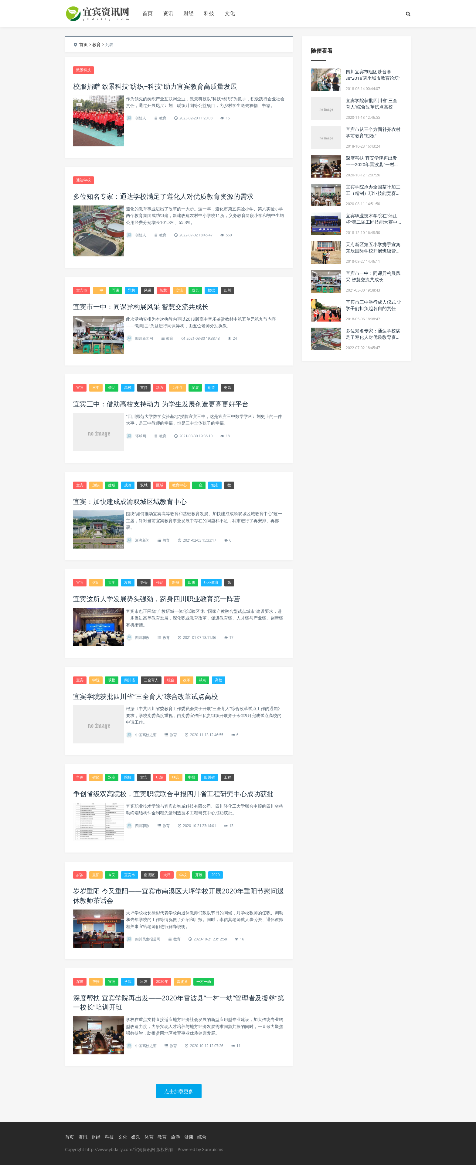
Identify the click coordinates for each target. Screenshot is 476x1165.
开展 (198, 875)
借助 (111, 387)
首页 (147, 13)
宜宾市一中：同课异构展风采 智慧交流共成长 (141, 306)
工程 (227, 777)
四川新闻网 (144, 338)
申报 (191, 777)
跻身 (175, 582)
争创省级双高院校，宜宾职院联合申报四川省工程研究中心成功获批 (173, 793)
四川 (227, 290)
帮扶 (96, 981)
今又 (111, 875)
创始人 (140, 118)
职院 (159, 777)
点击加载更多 (178, 1092)
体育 (149, 1137)
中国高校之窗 (146, 735)
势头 (144, 582)
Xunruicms (212, 1150)
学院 (96, 680)
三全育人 (151, 680)
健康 (188, 1137)
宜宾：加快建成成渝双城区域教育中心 (130, 501)
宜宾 (79, 387)
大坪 (167, 875)
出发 (144, 981)
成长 (195, 290)
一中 (99, 290)
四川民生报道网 (147, 939)
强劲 (159, 582)
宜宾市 (81, 290)
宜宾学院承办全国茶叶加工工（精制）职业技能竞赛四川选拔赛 (373, 193)
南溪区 (149, 875)
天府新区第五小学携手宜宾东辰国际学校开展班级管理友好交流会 (373, 250)
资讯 (168, 13)
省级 (96, 777)
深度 (79, 981)
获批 (111, 680)
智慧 (163, 290)
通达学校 (83, 180)
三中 (96, 387)
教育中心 (179, 485)
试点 (202, 680)
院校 (127, 777)
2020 (215, 875)
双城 (144, 485)
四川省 (129, 680)
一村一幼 (203, 981)
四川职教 (142, 637)
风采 (147, 290)
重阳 (96, 875)
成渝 (127, 485)
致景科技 (83, 69)
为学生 (177, 387)
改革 (186, 680)
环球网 (140, 436)
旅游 (175, 1137)
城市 (215, 485)
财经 (188, 13)
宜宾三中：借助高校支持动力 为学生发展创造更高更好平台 (161, 404)
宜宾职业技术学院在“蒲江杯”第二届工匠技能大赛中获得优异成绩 (371, 221)
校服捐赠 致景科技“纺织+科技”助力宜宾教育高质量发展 (155, 86)
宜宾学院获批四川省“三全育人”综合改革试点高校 (145, 696)
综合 (170, 680)
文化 (230, 13)
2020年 (162, 981)
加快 (96, 485)
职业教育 (211, 582)
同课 (115, 290)
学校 (183, 875)
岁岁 (79, 875)
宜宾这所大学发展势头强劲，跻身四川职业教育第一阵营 (156, 598)
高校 (127, 387)
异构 (131, 290)
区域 (159, 485)
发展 (195, 387)
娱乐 (135, 1137)
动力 (159, 387)
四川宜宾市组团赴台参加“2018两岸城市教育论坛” (373, 74)
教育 (96, 44)
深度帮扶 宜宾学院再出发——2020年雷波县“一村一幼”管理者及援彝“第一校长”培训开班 (372, 167)
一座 (198, 485)
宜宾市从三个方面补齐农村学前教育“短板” (373, 132)
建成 (111, 485)
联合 (175, 777)
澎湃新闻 (142, 540)
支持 (144, 387)
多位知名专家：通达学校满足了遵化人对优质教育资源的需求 (163, 196)
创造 (211, 387)
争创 (79, 777)
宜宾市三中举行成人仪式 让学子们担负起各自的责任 (374, 305)
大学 (111, 582)
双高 (111, 777)
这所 (96, 582)
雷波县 (182, 981)
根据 (211, 290)
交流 (179, 290)
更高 (227, 387)
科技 (209, 13)
